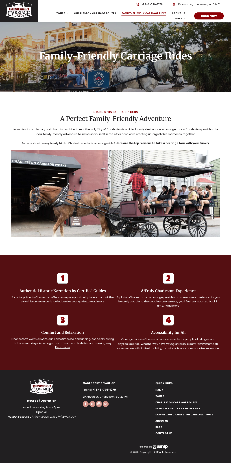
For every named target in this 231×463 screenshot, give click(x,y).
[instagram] (99, 404)
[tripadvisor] (106, 404)
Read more (97, 301)
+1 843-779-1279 (152, 4)
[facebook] (86, 404)
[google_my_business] (92, 404)
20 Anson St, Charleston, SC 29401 (199, 4)
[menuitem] (60, 13)
